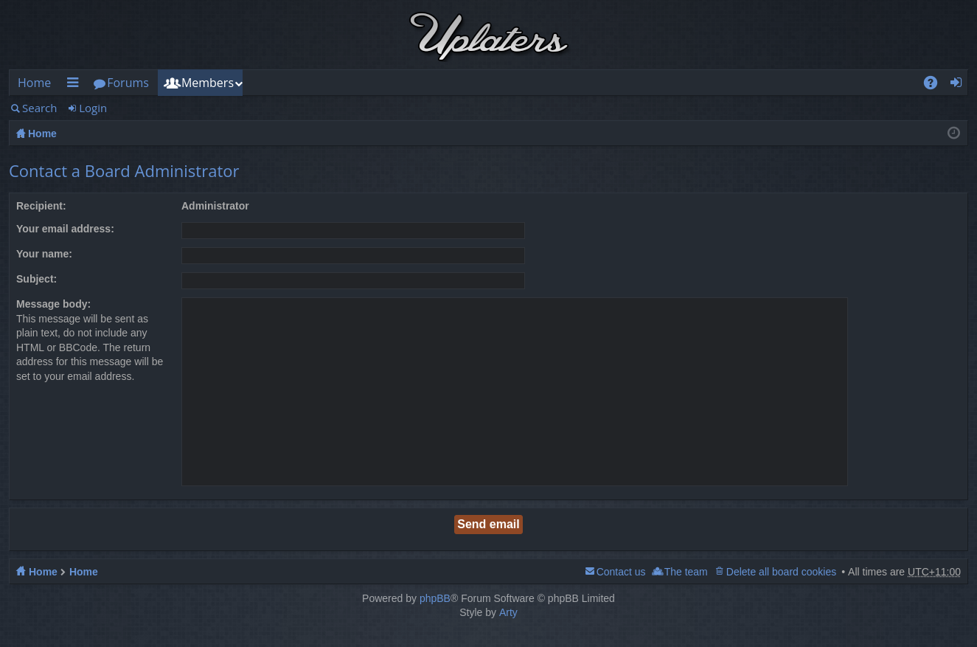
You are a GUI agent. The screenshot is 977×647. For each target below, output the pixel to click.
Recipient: (41, 206)
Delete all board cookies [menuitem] (781, 572)
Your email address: (65, 229)
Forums (128, 83)
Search (40, 107)
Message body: (53, 304)
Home (34, 83)
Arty (508, 612)
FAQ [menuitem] (935, 85)
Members (207, 83)
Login (93, 107)
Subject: (36, 279)
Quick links (75, 85)
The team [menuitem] (686, 572)
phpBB (435, 598)
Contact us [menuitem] (621, 572)
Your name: (44, 254)
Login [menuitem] (960, 85)
